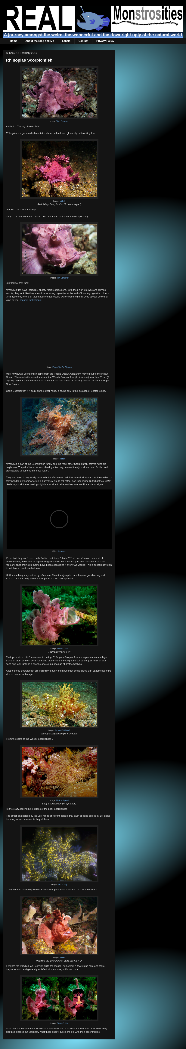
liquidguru (62, 551)
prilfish (62, 201)
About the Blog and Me (39, 40)
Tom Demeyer (62, 121)
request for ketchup (30, 300)
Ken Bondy (62, 884)
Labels (66, 40)
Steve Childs (62, 649)
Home (13, 40)
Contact (83, 40)
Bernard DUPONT (62, 730)
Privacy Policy (105, 40)
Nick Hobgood (62, 800)
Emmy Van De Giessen (62, 367)
